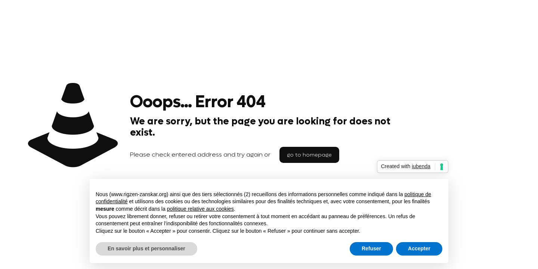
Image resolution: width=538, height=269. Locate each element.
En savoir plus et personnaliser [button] (146, 248)
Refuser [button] (371, 248)
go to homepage (309, 154)
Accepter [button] (419, 248)
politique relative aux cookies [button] (200, 209)
